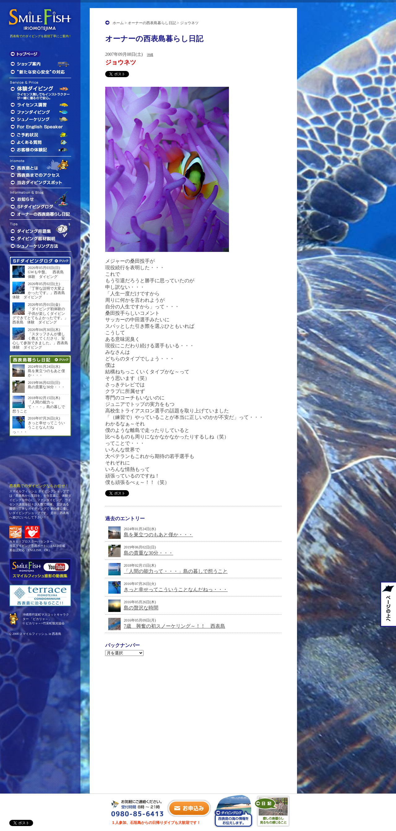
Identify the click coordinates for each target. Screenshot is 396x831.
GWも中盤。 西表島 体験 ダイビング (47, 274)
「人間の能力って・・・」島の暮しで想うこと (176, 571)
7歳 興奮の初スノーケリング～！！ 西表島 (174, 626)
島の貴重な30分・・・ (148, 553)
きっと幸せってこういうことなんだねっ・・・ (176, 589)
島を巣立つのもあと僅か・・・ (158, 534)
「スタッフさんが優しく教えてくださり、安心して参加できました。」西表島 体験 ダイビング (40, 341)
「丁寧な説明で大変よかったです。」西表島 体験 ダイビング (40, 293)
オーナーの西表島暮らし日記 (152, 23)
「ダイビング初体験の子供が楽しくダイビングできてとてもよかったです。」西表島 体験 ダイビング (40, 315)
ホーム (118, 23)
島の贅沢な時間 (141, 607)
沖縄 (150, 54)
